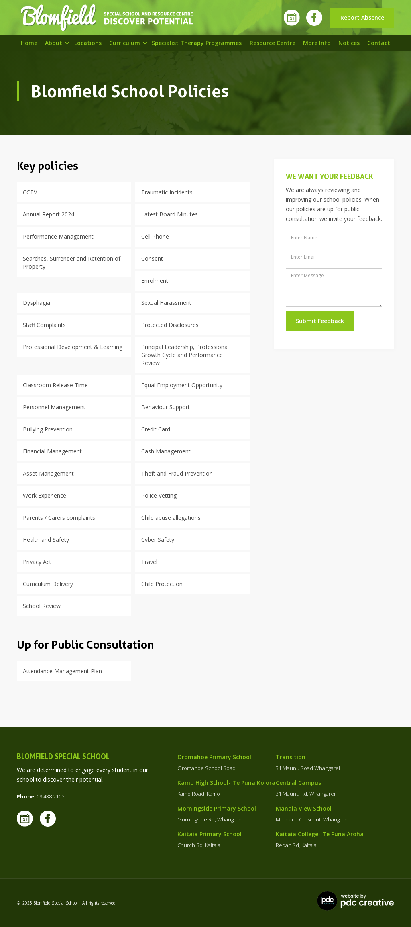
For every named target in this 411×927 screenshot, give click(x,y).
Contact (378, 43)
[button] (53, 43)
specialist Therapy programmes (197, 43)
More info (317, 43)
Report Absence (362, 17)
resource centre (272, 43)
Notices (349, 43)
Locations (88, 43)
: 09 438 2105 (40, 796)
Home (29, 43)
